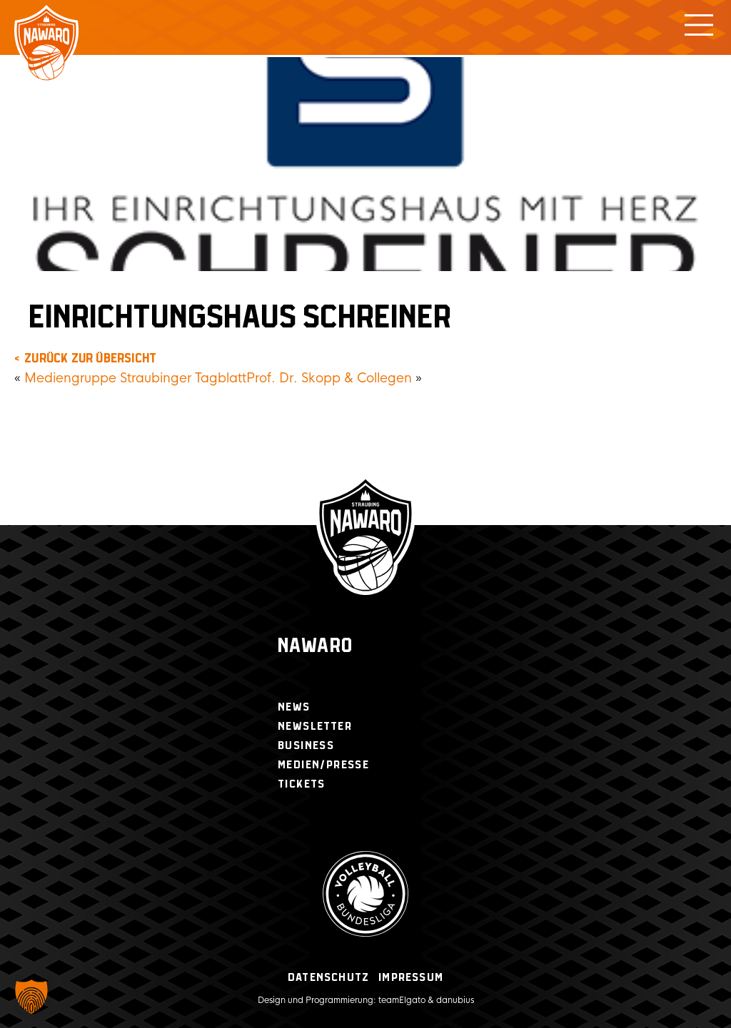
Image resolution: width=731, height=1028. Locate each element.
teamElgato (401, 1000)
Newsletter (315, 726)
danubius (455, 1000)
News (294, 707)
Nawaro (315, 646)
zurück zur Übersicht (90, 358)
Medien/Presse (323, 765)
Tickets (302, 784)
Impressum (410, 977)
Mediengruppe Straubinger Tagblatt (135, 378)
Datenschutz (328, 977)
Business (306, 746)
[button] (31, 996)
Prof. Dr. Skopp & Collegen (329, 378)
